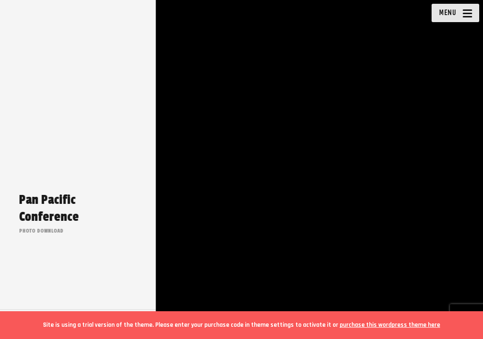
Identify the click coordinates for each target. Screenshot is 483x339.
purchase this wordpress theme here (390, 325)
